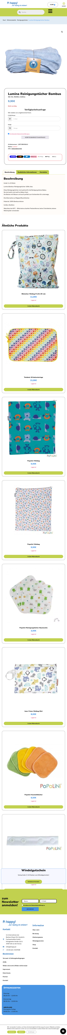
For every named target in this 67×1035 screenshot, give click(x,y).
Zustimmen (11, 1032)
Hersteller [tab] (43, 172)
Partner (5, 976)
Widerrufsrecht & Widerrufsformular (15, 965)
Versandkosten (16, 148)
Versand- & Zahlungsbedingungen (14, 958)
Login (64, 6)
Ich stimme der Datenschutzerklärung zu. (20, 134)
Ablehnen (21, 1032)
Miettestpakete (38, 937)
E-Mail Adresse (11, 115)
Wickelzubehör (11, 20)
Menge (9, 124)
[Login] (64, 3)
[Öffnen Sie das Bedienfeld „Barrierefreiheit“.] (63, 1031)
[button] (62, 32)
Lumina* (14, 147)
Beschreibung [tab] (10, 172)
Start (4, 20)
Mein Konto (6, 973)
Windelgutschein (38, 941)
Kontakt (35, 948)
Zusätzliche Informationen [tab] (27, 172)
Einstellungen (31, 1032)
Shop (34, 944)
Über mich (36, 930)
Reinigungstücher (22, 20)
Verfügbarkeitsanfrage (35, 137)
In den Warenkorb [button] (34, 306)
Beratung (36, 933)
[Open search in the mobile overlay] (30, 12)
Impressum (6, 969)
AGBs (4, 962)
